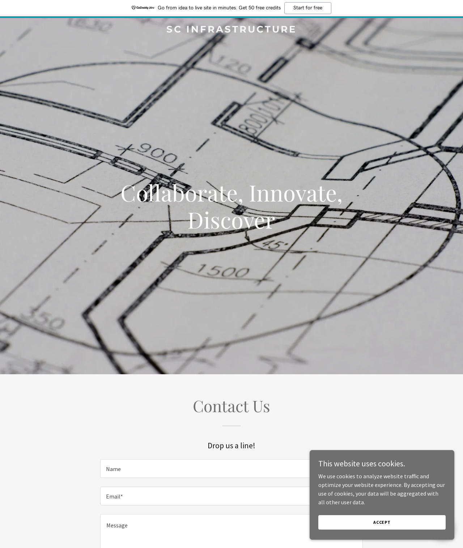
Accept (382, 522)
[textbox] (231, 468)
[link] (231, 30)
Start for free (307, 7)
